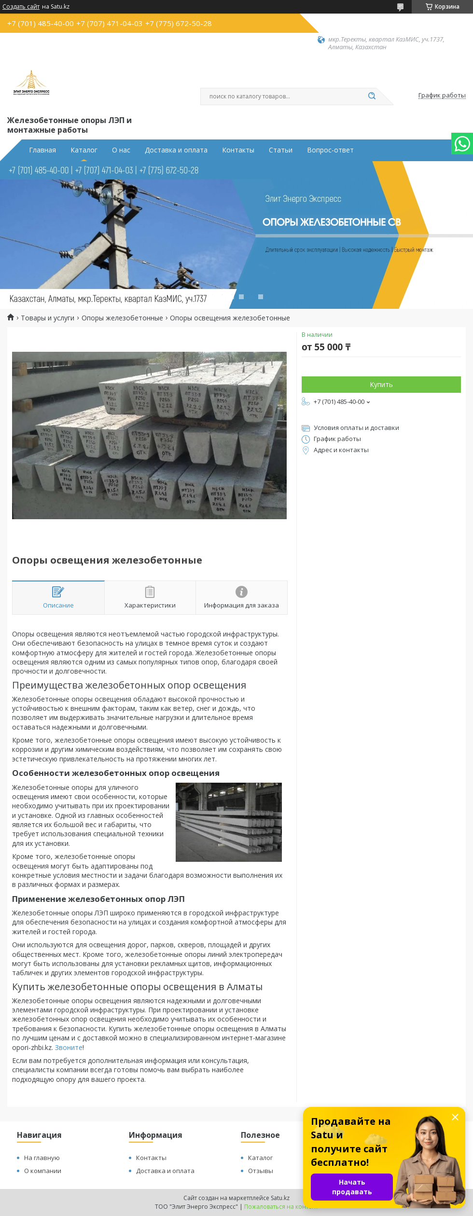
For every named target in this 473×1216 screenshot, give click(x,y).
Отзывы (260, 1170)
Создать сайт (21, 6)
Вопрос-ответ (330, 150)
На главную (42, 1157)
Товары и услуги (47, 318)
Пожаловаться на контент (281, 1206)
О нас (121, 150)
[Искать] (371, 96)
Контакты (238, 150)
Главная (42, 150)
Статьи (280, 150)
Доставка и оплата (176, 150)
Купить (381, 384)
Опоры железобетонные (122, 318)
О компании (42, 1170)
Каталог (83, 150)
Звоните (69, 1047)
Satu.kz (280, 1198)
